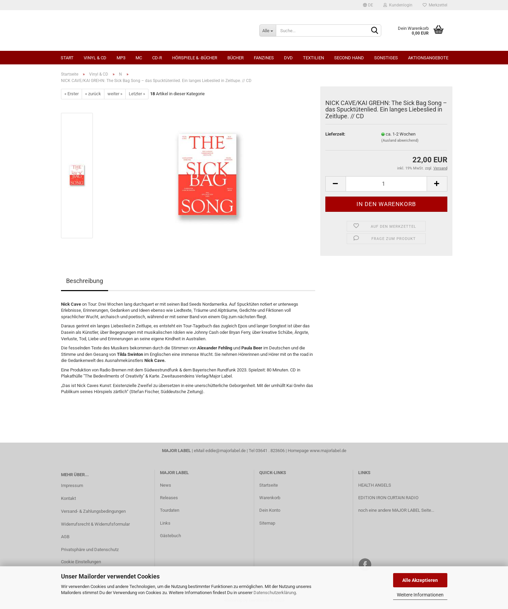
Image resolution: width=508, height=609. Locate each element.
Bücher (235, 57)
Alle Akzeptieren (420, 580)
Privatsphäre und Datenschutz (90, 549)
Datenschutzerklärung (274, 592)
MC (139, 57)
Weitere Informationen (420, 594)
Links (165, 523)
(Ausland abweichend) (400, 140)
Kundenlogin (397, 5)
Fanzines (264, 57)
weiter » (114, 93)
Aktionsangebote (428, 57)
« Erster (71, 93)
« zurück (93, 93)
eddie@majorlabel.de (225, 450)
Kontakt (68, 498)
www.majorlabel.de (328, 450)
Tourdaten (169, 510)
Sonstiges (386, 57)
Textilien (313, 57)
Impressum (72, 485)
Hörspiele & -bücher (194, 57)
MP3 (121, 57)
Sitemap (267, 523)
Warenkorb (269, 497)
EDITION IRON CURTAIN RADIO (388, 497)
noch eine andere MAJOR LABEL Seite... (396, 510)
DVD (288, 57)
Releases (169, 497)
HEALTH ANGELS (374, 485)
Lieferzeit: (335, 134)
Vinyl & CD (95, 57)
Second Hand (349, 57)
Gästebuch (170, 535)
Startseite (268, 485)
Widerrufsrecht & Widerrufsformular (95, 524)
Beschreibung (84, 280)
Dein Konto (269, 510)
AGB (65, 536)
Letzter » (137, 93)
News (165, 485)
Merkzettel (435, 5)
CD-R (157, 57)
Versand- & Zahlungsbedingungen (93, 511)
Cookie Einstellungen (81, 561)
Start (67, 57)
